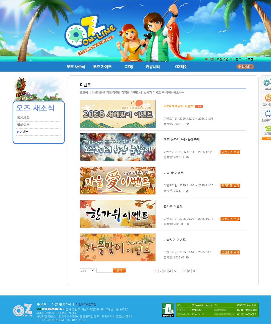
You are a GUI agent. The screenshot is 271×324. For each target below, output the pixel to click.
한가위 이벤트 (173, 206)
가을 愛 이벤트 (174, 173)
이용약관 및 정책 (61, 304)
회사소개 (41, 304)
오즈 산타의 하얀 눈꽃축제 (182, 139)
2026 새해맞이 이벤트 (179, 106)
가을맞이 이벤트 (175, 239)
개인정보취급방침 (86, 304)
